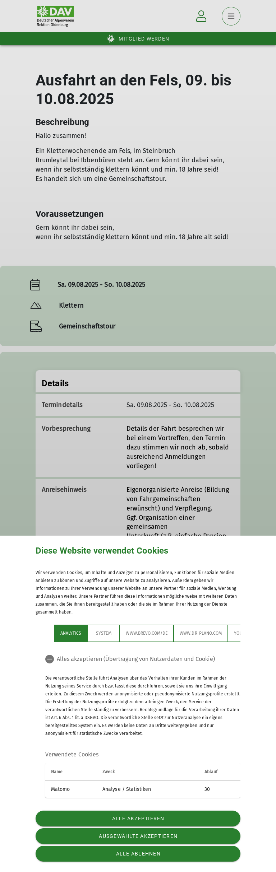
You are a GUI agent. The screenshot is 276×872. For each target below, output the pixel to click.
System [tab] (103, 633)
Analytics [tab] (70, 633)
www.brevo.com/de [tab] (146, 633)
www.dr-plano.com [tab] (201, 633)
